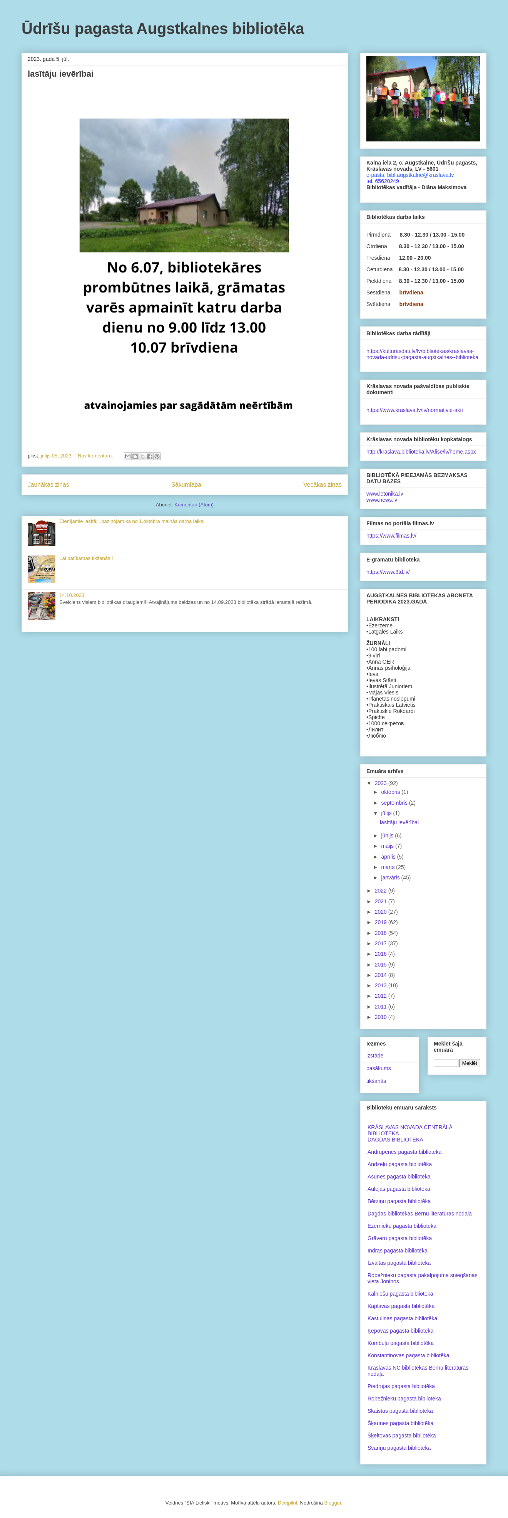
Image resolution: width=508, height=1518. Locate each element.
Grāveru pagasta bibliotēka (400, 1238)
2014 (381, 975)
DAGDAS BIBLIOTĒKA (395, 1139)
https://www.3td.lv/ (388, 572)
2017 (381, 943)
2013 (381, 985)
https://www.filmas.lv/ (391, 536)
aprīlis (389, 857)
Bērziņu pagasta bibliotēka (399, 1201)
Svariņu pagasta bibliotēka (399, 1448)
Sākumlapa (186, 484)
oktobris (391, 792)
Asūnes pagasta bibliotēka (399, 1176)
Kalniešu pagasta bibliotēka (400, 1294)
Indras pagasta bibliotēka (398, 1250)
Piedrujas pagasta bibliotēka (401, 1386)
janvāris (391, 877)
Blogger (332, 1503)
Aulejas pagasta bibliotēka (399, 1189)
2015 (381, 965)
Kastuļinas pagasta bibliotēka (402, 1318)
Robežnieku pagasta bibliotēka (404, 1398)
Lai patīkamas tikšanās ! (86, 558)
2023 (381, 783)
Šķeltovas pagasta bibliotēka (402, 1435)
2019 (381, 922)
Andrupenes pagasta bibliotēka (404, 1152)
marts (388, 867)
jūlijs (387, 813)
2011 (381, 1007)
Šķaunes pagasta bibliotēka (400, 1423)
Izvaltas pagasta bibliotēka (399, 1263)
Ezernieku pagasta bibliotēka (402, 1226)
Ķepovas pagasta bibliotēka (400, 1331)
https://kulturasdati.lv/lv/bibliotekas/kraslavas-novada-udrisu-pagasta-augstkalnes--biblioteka (422, 354)
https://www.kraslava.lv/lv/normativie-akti (414, 410)
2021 (381, 901)
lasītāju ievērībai (61, 74)
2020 (381, 912)
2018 (381, 933)
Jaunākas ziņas (48, 484)
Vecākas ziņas (322, 484)
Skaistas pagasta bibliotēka (400, 1411)
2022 (381, 891)
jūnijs (388, 835)
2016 (381, 954)
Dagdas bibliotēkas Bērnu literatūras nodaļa (420, 1213)
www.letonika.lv (384, 494)
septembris (395, 803)
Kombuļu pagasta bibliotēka (401, 1343)
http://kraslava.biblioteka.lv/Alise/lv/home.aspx (421, 452)
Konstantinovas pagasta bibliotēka (408, 1355)
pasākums (378, 1068)
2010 (381, 1017)
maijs (388, 846)
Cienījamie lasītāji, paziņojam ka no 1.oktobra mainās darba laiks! (131, 521)
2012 (381, 996)
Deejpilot (287, 1503)
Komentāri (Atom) (194, 505)
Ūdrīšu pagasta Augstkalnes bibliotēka (163, 28)
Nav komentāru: (96, 456)
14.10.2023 (71, 595)
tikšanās (376, 1081)
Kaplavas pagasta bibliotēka (401, 1306)
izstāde (374, 1055)
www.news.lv (381, 500)
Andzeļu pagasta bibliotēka (400, 1164)
